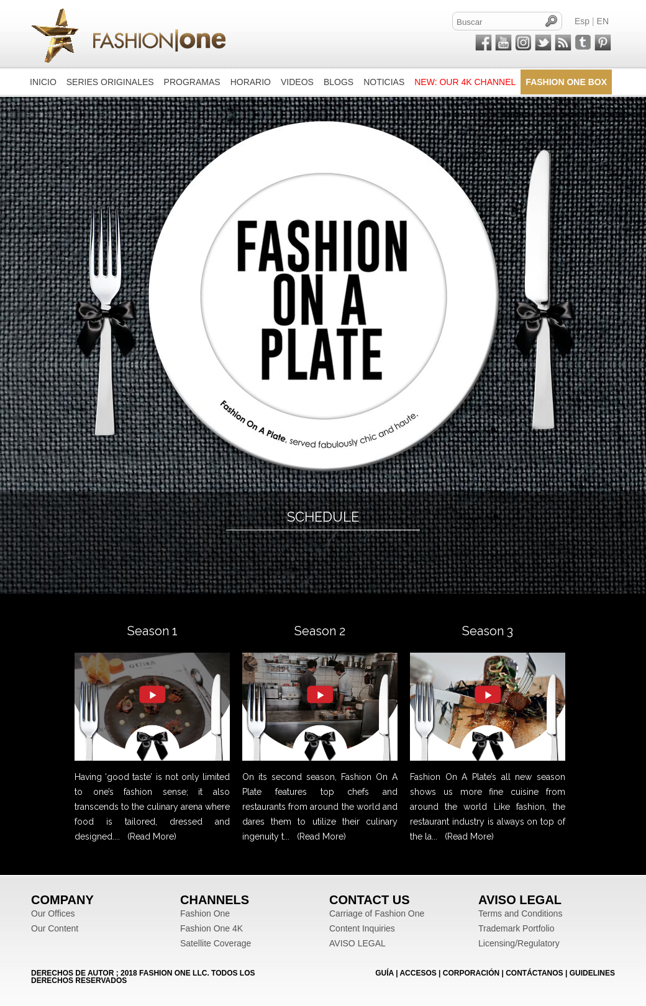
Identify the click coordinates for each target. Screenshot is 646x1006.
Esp (582, 21)
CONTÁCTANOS (534, 973)
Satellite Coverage (215, 943)
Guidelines (592, 973)
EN (603, 21)
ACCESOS (417, 973)
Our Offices (53, 913)
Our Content (54, 928)
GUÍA (384, 973)
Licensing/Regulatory (519, 943)
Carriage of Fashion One (376, 913)
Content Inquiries (362, 928)
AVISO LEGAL (357, 943)
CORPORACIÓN (471, 973)
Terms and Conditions (520, 913)
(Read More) (151, 836)
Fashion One (205, 913)
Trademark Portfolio (516, 928)
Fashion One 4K (211, 928)
